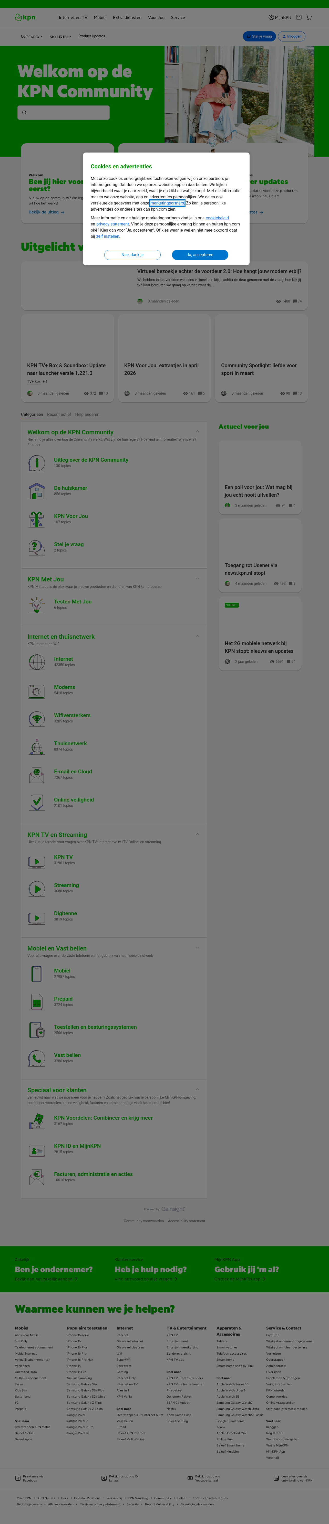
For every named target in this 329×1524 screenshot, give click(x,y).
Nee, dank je (132, 254)
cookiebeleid (217, 217)
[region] (166, 209)
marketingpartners (167, 203)
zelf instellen (107, 236)
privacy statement (112, 224)
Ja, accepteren (200, 254)
